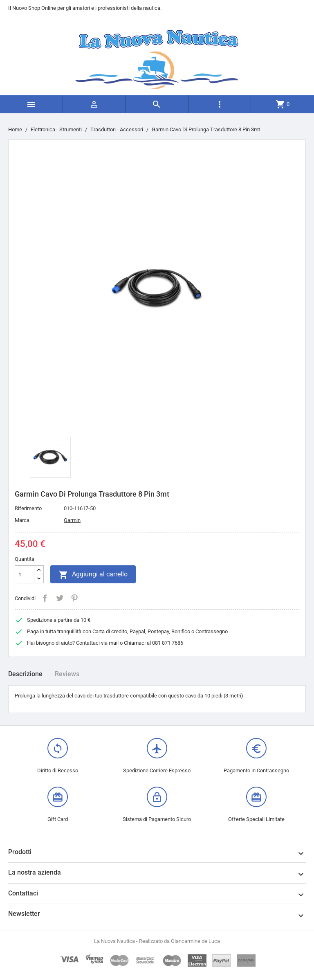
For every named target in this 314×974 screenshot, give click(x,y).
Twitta (60, 598)
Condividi (45, 598)
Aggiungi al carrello (93, 575)
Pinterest (74, 598)
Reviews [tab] (67, 674)
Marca (22, 520)
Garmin (72, 520)
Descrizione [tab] (25, 674)
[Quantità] (24, 574)
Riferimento (28, 508)
